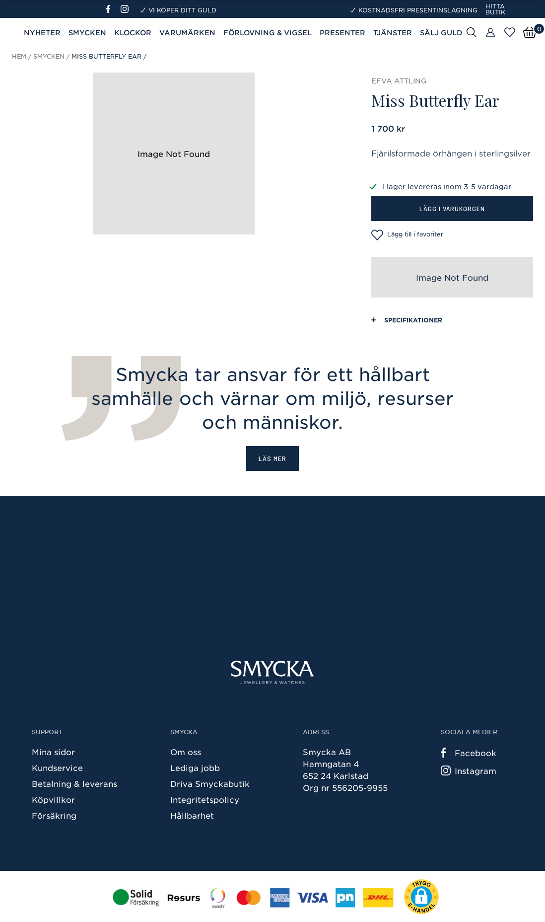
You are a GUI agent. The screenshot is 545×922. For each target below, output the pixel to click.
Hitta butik (495, 9)
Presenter (342, 32)
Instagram (468, 770)
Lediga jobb (195, 767)
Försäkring (54, 815)
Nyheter (42, 32)
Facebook (468, 753)
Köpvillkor (53, 799)
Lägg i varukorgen (452, 208)
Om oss (185, 752)
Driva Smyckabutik (210, 783)
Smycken (87, 32)
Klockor (132, 32)
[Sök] (472, 32)
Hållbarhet (192, 815)
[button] (421, 896)
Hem (19, 56)
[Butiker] (490, 33)
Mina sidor (53, 752)
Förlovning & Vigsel (267, 32)
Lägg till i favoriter (407, 235)
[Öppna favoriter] (509, 32)
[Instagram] (127, 9)
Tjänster (392, 32)
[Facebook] (112, 9)
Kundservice (57, 767)
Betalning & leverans (74, 783)
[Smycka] (272, 672)
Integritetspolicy (204, 799)
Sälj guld (441, 32)
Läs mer (272, 458)
